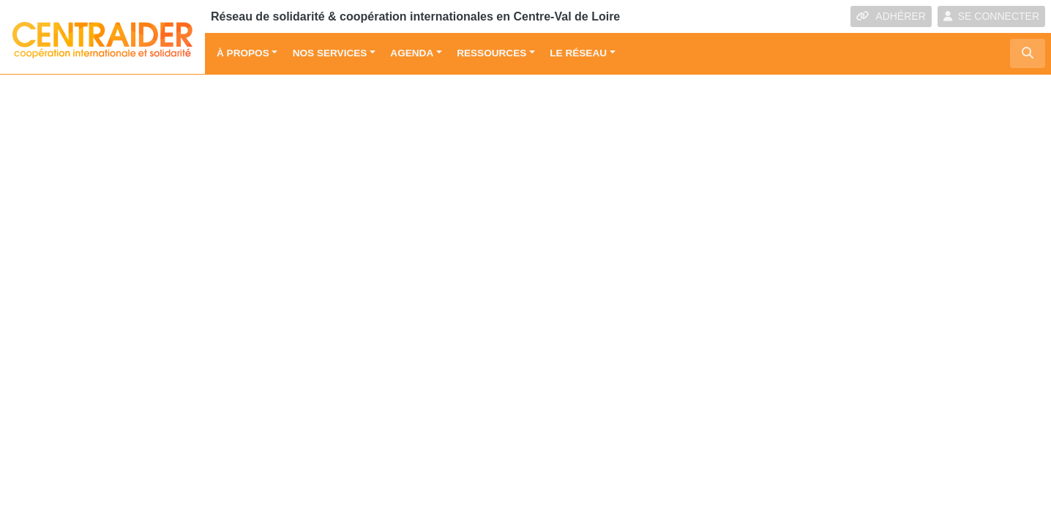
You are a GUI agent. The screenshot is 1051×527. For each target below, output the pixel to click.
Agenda (411, 53)
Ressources (491, 53)
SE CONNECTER (991, 16)
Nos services (330, 53)
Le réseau (578, 53)
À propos (243, 53)
